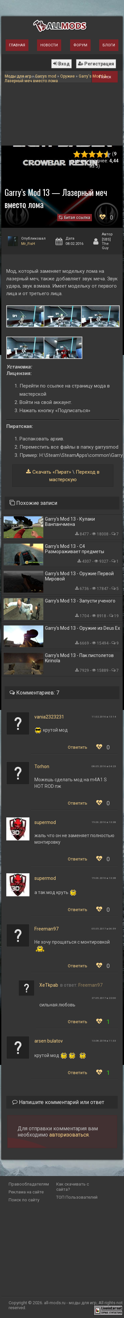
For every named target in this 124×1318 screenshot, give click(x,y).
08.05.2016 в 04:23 (104, 766)
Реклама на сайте (26, 1191)
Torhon (41, 766)
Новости (49, 45)
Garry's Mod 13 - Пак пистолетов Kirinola (79, 658)
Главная (17, 45)
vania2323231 (49, 716)
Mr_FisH (28, 244)
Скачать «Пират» (51, 472)
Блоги (109, 45)
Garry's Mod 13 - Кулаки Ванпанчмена (70, 521)
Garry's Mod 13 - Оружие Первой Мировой (79, 576)
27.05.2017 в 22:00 (104, 998)
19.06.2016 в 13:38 (104, 822)
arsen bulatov (48, 1041)
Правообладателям (29, 1184)
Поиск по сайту (24, 1199)
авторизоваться (69, 1135)
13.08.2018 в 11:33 (104, 1040)
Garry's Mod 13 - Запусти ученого (80, 600)
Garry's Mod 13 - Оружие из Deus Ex (82, 628)
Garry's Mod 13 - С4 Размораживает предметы (74, 549)
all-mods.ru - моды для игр (70, 1302)
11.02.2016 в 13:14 (104, 716)
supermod (45, 822)
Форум (80, 45)
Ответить (77, 747)
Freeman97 (46, 928)
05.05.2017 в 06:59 (104, 928)
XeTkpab (48, 985)
